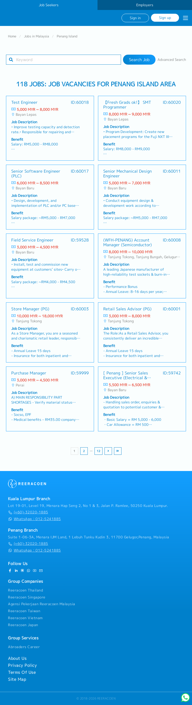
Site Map (17, 679)
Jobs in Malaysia (36, 36)
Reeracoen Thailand (25, 590)
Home (12, 36)
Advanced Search (172, 59)
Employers (144, 4)
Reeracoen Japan (23, 624)
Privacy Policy (22, 665)
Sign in (135, 17)
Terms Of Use (22, 672)
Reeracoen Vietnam (25, 617)
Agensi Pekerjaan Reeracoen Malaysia (41, 604)
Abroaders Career (24, 647)
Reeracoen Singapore (27, 597)
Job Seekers (48, 4)
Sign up (165, 17)
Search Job (139, 60)
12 (98, 451)
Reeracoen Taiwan (24, 610)
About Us (17, 658)
